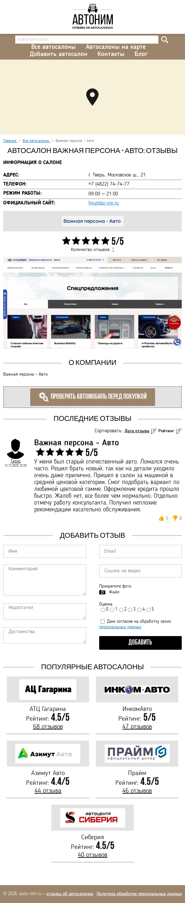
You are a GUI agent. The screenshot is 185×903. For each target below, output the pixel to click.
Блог (141, 54)
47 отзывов (137, 727)
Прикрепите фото (115, 586)
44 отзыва (47, 791)
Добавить (140, 642)
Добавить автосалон (58, 54)
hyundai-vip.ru (103, 203)
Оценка (105, 604)
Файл (114, 592)
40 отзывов (92, 855)
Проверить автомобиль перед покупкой (93, 397)
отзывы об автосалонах (69, 894)
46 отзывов (137, 791)
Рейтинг (166, 431)
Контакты (111, 54)
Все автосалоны (53, 47)
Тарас (15, 461)
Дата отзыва (137, 431)
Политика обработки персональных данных (139, 894)
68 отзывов (48, 727)
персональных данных (120, 627)
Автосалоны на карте (116, 47)
